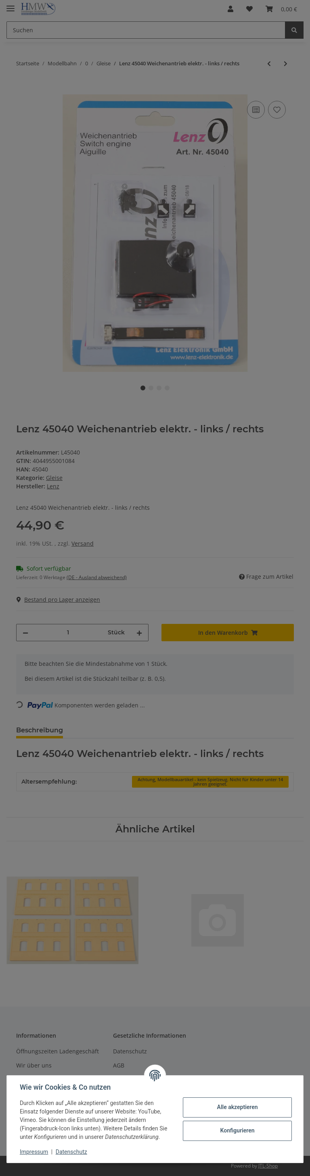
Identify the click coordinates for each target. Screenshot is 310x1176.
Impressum (34, 1152)
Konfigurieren (237, 1130)
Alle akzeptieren (237, 1107)
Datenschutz (71, 1152)
